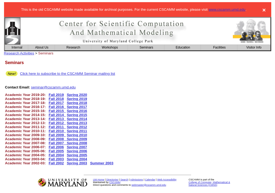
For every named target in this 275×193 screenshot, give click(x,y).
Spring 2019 (77, 99)
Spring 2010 (77, 135)
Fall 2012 (56, 123)
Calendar (150, 179)
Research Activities (19, 53)
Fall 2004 (56, 155)
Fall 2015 (56, 111)
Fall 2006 (56, 147)
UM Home (98, 179)
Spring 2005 (77, 155)
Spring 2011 (77, 131)
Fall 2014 (56, 115)
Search (124, 179)
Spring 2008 (76, 143)
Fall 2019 (56, 95)
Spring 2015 (77, 115)
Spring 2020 (77, 95)
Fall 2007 (57, 143)
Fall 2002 (56, 163)
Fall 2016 (56, 107)
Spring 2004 (77, 159)
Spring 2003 (77, 163)
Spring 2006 (77, 151)
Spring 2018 (77, 103)
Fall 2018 (56, 99)
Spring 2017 (77, 107)
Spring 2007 (77, 147)
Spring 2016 (77, 111)
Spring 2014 (77, 119)
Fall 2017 (56, 103)
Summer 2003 (101, 163)
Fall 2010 (56, 131)
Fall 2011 (56, 127)
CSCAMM (114, 182)
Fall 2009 (56, 135)
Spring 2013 (77, 123)
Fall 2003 (56, 159)
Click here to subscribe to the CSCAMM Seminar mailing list (67, 74)
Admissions (136, 179)
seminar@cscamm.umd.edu (53, 87)
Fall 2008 (56, 139)
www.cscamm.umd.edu (227, 10)
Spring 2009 (75, 139)
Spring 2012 (77, 127)
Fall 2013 (56, 119)
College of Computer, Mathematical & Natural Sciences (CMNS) (209, 183)
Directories (112, 179)
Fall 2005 (56, 151)
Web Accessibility (166, 179)
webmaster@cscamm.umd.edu (149, 185)
